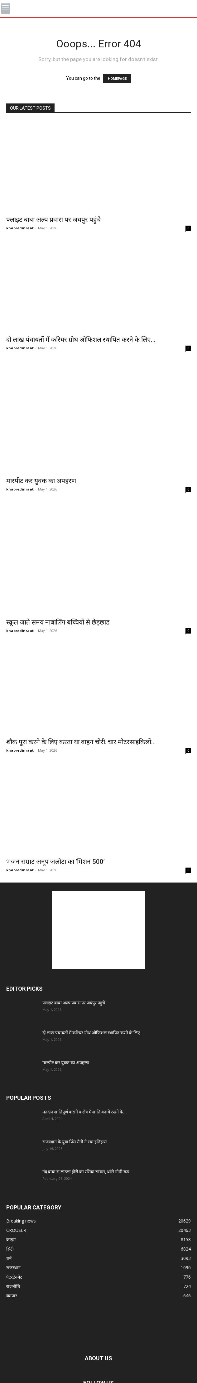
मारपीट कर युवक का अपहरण (41, 481)
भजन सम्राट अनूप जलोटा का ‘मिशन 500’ (55, 861)
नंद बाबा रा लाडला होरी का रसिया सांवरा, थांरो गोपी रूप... (87, 1171)
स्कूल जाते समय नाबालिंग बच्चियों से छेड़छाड (57, 622)
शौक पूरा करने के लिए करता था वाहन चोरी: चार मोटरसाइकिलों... (81, 742)
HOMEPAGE (117, 79)
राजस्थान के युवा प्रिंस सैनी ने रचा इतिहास (74, 1141)
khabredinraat (20, 228)
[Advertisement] (98, 930)
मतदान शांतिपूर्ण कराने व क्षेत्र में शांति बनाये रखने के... (84, 1111)
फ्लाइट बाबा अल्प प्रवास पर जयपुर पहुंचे (53, 219)
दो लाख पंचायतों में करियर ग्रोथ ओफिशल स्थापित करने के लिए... (81, 339)
